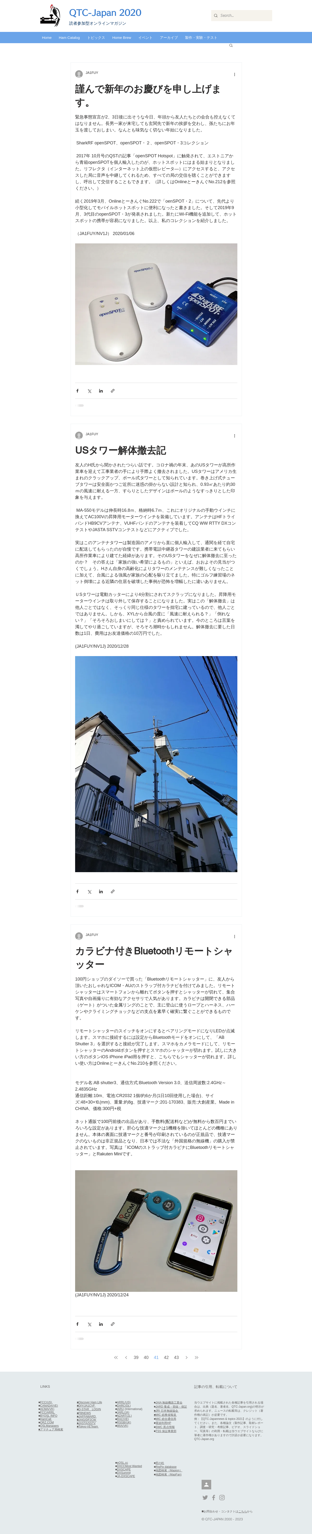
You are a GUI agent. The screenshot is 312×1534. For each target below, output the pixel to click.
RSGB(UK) (124, 1422)
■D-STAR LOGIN (89, 1409)
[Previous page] (126, 1357)
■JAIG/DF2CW (87, 1420)
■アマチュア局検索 (50, 1429)
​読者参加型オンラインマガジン (97, 23)
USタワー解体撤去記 (120, 450)
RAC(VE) (123, 1419)
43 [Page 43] (176, 1357)
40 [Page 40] (146, 1357)
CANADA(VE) (49, 1405)
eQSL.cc (122, 1462)
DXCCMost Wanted (129, 1466)
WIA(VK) (122, 1426)
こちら (242, 1511)
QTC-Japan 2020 (105, 13)
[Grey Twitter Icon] (205, 1497)
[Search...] (241, 15)
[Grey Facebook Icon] (213, 1497)
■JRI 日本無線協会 (166, 1410)
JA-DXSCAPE (126, 1476)
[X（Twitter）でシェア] (89, 390)
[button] (69, 37)
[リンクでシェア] (112, 390)
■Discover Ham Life (89, 1402)
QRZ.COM (47, 1422)
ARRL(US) (124, 1402)
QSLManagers (49, 1426)
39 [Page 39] (136, 1357)
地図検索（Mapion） (169, 1470)
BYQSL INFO (48, 1415)
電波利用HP (163, 1423)
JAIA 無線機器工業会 (169, 1402)
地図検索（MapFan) (168, 1474)
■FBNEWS (84, 1413)
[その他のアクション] (234, 74)
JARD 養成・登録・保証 (171, 1406)
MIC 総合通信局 (166, 1419)
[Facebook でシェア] (77, 390)
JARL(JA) (123, 1412)
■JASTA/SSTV (86, 1423)
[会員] (206, 1484)
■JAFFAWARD (86, 1416)
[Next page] (186, 1357)
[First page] (116, 1357)
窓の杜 (160, 1463)
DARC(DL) (124, 1405)
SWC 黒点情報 (165, 1427)
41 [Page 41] (156, 1357)
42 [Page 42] (166, 1357)
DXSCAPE (124, 1469)
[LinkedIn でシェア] (101, 390)
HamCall (46, 1419)
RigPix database (166, 1467)
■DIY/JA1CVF (86, 1405)
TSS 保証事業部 (166, 1431)
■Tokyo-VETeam (88, 1426)
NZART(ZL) (124, 1415)
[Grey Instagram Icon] (222, 1497)
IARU (120, 1409)
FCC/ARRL (47, 1412)
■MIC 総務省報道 (165, 1414)
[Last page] (196, 1357)
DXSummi (123, 1473)
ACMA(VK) (47, 1409)
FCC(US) (46, 1402)
